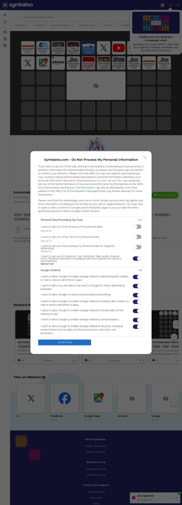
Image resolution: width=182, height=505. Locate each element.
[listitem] (91, 219)
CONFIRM (64, 342)
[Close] (145, 158)
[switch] (137, 226)
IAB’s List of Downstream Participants (77, 191)
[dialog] (91, 252)
